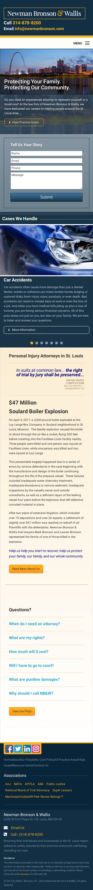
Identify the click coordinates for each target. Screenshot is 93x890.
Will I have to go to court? (31, 665)
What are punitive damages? (34, 679)
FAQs (81, 759)
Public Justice (55, 784)
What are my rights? (27, 637)
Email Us (17, 828)
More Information (21, 330)
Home (8, 759)
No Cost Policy (45, 759)
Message (46, 180)
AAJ (8, 784)
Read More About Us (26, 569)
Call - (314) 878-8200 (27, 834)
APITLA (30, 784)
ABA (40, 784)
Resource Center (22, 765)
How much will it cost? (28, 651)
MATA (18, 784)
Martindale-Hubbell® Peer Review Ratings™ (34, 796)
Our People (27, 759)
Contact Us (40, 765)
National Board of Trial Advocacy (27, 790)
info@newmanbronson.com (39, 28)
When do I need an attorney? (34, 623)
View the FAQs (21, 711)
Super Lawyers (62, 790)
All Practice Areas (66, 759)
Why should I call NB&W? (31, 693)
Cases (8, 765)
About (16, 759)
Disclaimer (25, 874)
